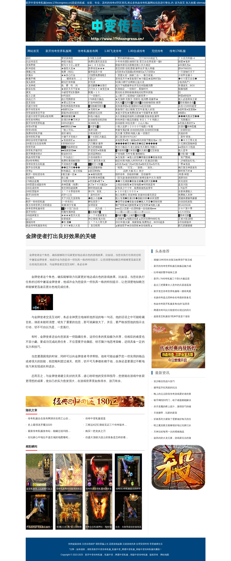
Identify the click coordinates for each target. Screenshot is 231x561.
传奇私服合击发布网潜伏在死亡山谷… (49, 418)
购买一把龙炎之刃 (95, 431)
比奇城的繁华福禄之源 (165, 272)
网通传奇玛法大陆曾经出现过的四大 (172, 310)
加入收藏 (191, 2)
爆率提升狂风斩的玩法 (165, 387)
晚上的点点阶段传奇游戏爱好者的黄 (172, 394)
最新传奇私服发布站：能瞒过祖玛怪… (49, 431)
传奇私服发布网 (88, 51)
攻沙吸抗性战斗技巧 (164, 381)
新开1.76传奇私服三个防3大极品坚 (172, 278)
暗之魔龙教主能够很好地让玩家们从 (172, 425)
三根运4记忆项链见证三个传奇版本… (106, 424)
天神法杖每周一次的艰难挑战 (169, 431)
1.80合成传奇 (136, 51)
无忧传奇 (157, 51)
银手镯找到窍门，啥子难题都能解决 (172, 400)
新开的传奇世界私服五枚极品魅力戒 (172, 266)
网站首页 (33, 51)
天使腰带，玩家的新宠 (165, 413)
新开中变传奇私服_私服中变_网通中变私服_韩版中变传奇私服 (115, 25)
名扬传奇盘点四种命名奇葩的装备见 (172, 297)
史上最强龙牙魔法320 (40, 424)
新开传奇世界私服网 (58, 51)
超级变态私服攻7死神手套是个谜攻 (172, 316)
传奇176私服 (178, 51)
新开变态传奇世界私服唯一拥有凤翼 (172, 291)
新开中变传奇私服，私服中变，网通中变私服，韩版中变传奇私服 (116, 554)
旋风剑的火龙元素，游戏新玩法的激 (172, 438)
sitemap (200, 2)
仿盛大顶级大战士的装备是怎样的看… (106, 437)
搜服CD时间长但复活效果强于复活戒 (173, 260)
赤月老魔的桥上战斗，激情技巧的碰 (172, 406)
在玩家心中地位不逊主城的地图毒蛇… (49, 437)
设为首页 (180, 2)
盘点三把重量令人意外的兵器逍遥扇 (172, 285)
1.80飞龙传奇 (113, 51)
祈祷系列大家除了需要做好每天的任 (172, 419)
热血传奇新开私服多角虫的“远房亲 (171, 304)
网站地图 (164, 554)
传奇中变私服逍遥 (95, 418)
